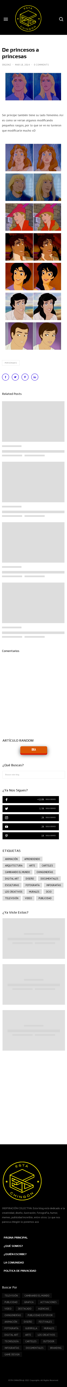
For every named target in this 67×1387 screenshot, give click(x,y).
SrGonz (7, 65)
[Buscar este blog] (34, 774)
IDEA (34, 749)
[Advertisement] (33, 1094)
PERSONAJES (11, 363)
